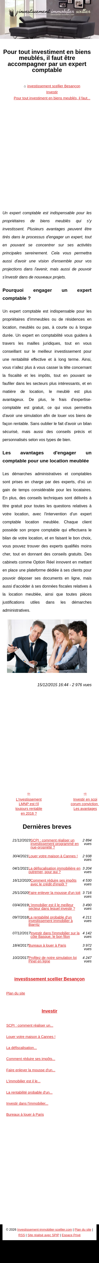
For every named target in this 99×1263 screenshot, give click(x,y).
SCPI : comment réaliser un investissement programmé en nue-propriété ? (54, 843)
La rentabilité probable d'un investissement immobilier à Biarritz (50, 921)
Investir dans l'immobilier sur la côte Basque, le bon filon (55, 935)
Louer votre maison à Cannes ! (53, 856)
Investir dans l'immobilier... (27, 1103)
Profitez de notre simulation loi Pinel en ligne (52, 959)
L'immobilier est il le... (23, 1081)
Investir (52, 92)
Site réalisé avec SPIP (43, 1235)
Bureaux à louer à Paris (47, 945)
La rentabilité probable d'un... (29, 1092)
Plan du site (15, 993)
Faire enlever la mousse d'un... (30, 1070)
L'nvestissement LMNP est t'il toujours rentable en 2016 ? (29, 806)
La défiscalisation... (21, 1048)
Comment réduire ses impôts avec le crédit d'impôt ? (53, 882)
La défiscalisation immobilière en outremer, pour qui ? (54, 870)
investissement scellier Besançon (53, 86)
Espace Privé (71, 1235)
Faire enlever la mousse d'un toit (54, 893)
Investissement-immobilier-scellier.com (44, 1229)
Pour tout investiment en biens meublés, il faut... (52, 98)
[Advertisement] (47, 152)
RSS (21, 1235)
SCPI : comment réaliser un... (29, 1025)
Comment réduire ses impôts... (30, 1059)
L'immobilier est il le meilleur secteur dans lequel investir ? (51, 906)
